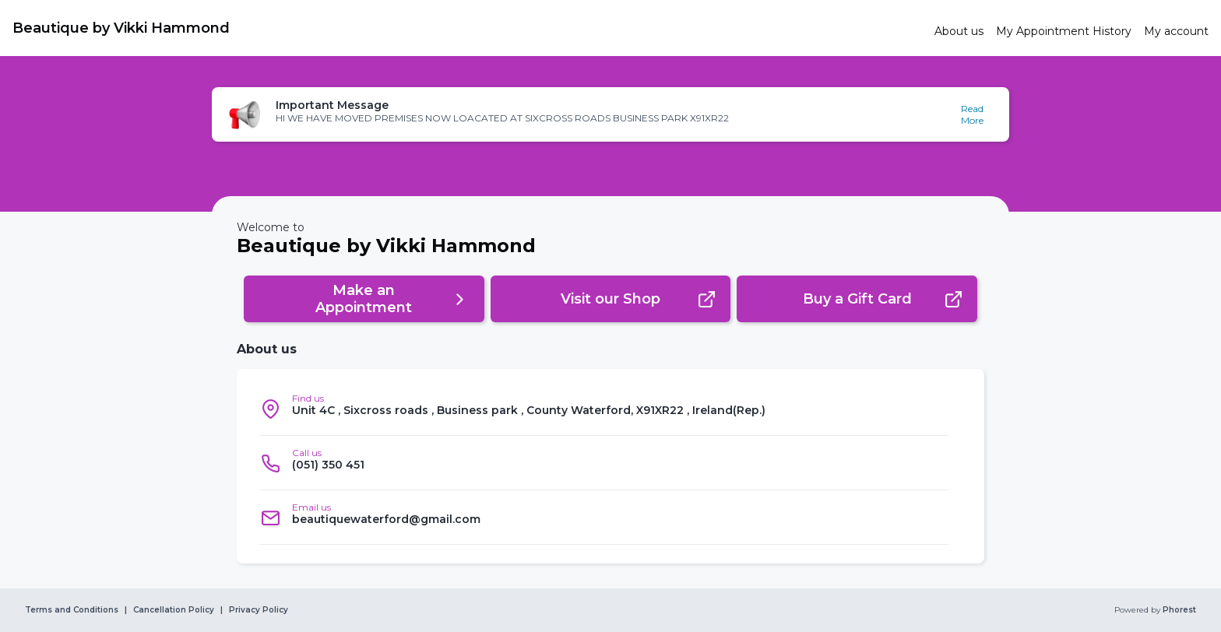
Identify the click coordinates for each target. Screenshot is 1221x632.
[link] (467, 28)
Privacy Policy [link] (258, 610)
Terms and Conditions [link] (71, 610)
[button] (610, 114)
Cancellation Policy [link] (173, 610)
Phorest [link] (1178, 610)
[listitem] (604, 408)
